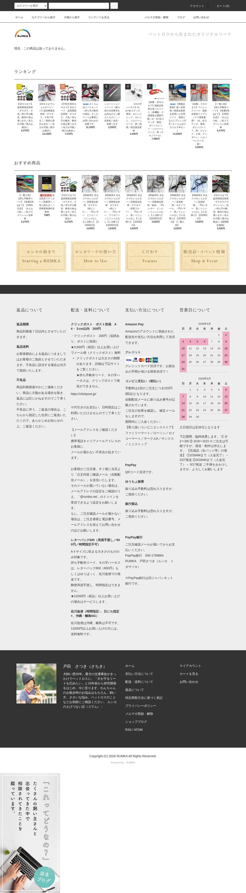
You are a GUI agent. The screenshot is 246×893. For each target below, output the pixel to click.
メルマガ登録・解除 (154, 17)
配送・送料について (139, 682)
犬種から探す (69, 17)
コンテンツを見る (96, 17)
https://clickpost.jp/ (83, 394)
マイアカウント (190, 666)
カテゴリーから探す (41, 17)
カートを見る (189, 674)
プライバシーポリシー (140, 705)
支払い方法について (139, 674)
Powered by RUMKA (123, 762)
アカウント (195, 6)
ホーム (19, 17)
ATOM (138, 729)
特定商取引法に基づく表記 (144, 697)
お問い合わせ (198, 17)
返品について (134, 689)
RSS (128, 729)
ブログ (178, 17)
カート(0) (220, 6)
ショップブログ (136, 721)
